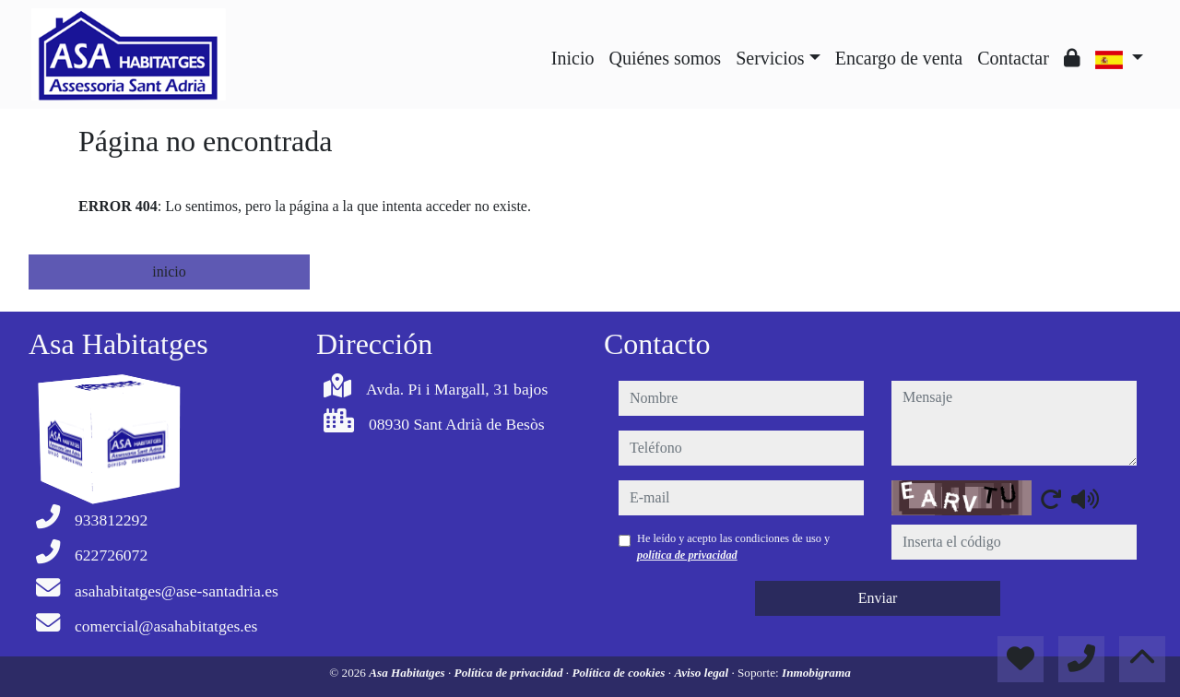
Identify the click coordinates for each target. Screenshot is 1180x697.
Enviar (878, 598)
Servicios (770, 58)
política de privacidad (687, 555)
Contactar (1013, 58)
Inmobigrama (816, 672)
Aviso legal (702, 672)
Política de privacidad (510, 672)
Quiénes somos (664, 58)
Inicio (573, 58)
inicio (168, 271)
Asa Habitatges (408, 672)
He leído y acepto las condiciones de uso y (733, 546)
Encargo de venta (898, 58)
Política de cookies (619, 672)
